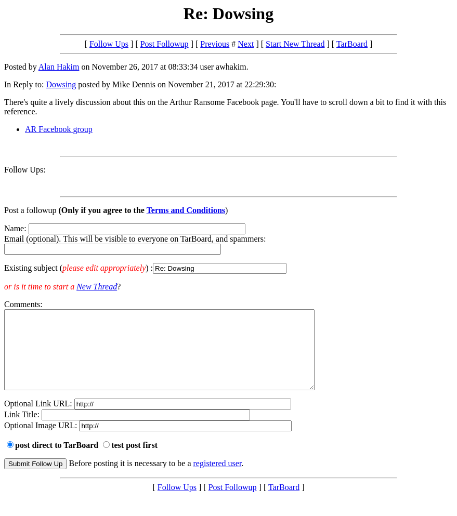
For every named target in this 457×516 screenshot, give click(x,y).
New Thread (96, 286)
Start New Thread (295, 43)
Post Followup (164, 43)
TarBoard (352, 43)
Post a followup (30, 210)
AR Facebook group (59, 129)
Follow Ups (108, 43)
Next (246, 43)
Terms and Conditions (186, 210)
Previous (214, 43)
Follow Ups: (25, 169)
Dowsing (61, 84)
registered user (217, 478)
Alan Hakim (59, 66)
